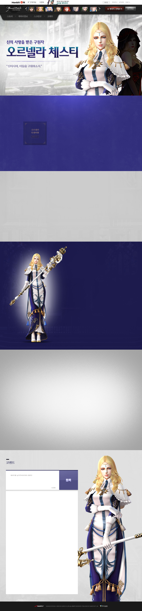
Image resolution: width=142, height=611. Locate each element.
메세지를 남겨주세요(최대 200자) (21, 475)
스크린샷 (37, 16)
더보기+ (127, 2)
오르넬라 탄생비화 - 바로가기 (35, 136)
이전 (26, 9)
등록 (68, 480)
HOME (130, 9)
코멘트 (50, 16)
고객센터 (121, 2)
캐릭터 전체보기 (114, 9)
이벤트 (42, 2)
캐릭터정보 (23, 16)
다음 (99, 9)
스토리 (9, 16)
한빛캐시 (114, 2)
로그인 (106, 2)
